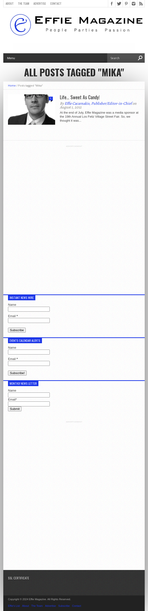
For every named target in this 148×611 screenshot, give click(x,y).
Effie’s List (14, 605)
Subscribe (64, 605)
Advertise (39, 3)
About (10, 3)
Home (12, 85)
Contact (56, 3)
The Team (23, 3)
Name (12, 304)
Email (13, 316)
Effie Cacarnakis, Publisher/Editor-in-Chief (98, 103)
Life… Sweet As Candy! (80, 97)
